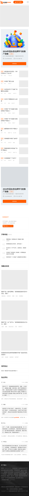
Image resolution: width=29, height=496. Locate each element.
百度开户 (20, 326)
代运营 (16, 476)
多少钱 (14, 132)
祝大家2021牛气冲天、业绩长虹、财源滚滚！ (14, 248)
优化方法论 (11, 326)
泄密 (13, 296)
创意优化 (11, 357)
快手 (3, 357)
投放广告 (15, 152)
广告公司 (10, 75)
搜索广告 (10, 132)
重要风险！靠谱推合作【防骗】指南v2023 (13, 240)
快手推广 (17, 357)
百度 (3, 326)
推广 (14, 160)
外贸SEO (9, 296)
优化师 (6, 357)
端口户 (12, 476)
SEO (17, 296)
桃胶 (14, 142)
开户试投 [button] (18, 2)
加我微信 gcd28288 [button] (9, 226)
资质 (9, 103)
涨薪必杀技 (5, 266)
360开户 (10, 83)
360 (1, 75)
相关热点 (4, 366)
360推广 (10, 93)
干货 (16, 326)
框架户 (13, 113)
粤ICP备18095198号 (23, 491)
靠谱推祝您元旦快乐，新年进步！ (12, 244)
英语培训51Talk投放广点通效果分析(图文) (14, 257)
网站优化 (3, 296)
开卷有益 (4, 234)
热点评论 (4, 377)
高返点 (9, 113)
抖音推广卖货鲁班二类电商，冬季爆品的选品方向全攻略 (14, 253)
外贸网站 (21, 296)
